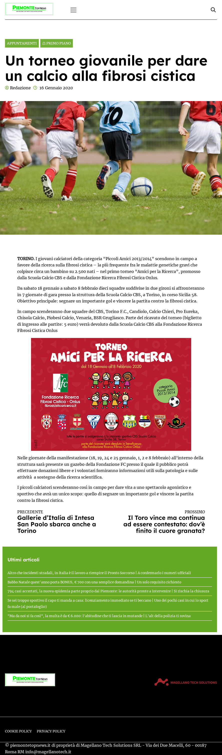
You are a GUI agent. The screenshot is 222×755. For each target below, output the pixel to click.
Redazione (20, 87)
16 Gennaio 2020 (56, 87)
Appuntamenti (22, 43)
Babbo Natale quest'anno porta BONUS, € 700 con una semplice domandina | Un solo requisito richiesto (94, 582)
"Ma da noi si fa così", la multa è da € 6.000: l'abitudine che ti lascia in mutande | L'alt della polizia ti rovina (99, 616)
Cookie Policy (18, 731)
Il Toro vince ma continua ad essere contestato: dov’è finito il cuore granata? (162, 522)
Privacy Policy (51, 731)
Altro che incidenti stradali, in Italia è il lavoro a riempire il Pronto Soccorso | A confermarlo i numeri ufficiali (99, 573)
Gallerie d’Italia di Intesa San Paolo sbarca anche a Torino (59, 522)
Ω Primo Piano (56, 43)
